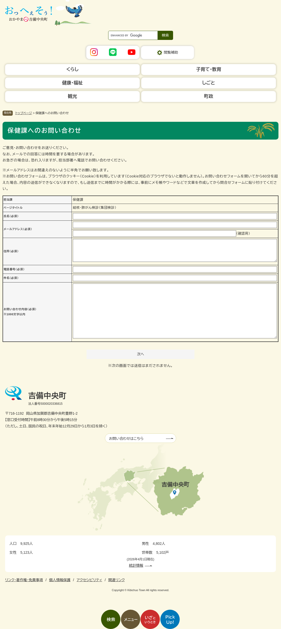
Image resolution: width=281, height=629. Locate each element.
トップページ (23, 113)
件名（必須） (11, 277)
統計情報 (136, 565)
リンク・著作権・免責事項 (24, 580)
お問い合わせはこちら (126, 439)
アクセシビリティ (89, 580)
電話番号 (14, 269)
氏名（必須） (11, 216)
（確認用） (243, 233)
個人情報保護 (60, 580)
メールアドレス (18, 229)
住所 (11, 251)
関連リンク (116, 580)
